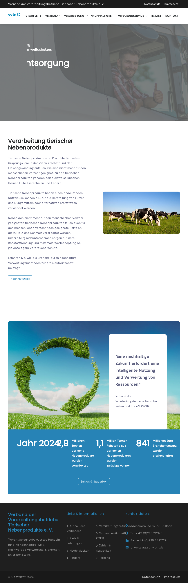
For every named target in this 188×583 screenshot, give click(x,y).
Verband (51, 16)
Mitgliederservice (131, 16)
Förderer (75, 558)
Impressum (171, 4)
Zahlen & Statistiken (94, 481)
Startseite (33, 16)
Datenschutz (152, 4)
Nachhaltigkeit (102, 16)
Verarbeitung (74, 16)
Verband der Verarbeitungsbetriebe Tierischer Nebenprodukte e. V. (56, 4)
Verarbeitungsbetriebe (114, 526)
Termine (156, 16)
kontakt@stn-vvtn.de (148, 547)
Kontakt (172, 16)
